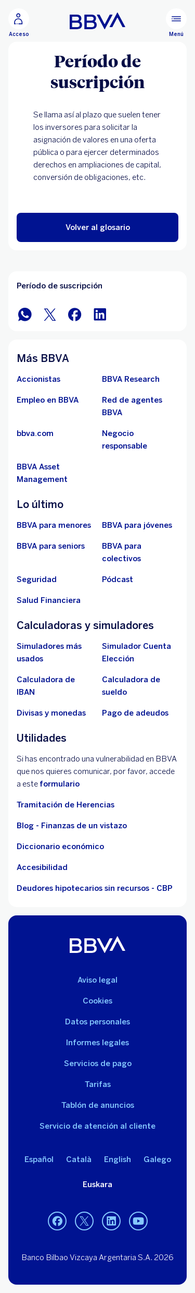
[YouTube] (138, 1221)
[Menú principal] (176, 23)
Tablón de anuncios (97, 1105)
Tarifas (98, 1084)
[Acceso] (18, 23)
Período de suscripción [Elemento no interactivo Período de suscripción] (59, 286)
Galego (157, 1159)
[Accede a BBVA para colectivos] (140, 552)
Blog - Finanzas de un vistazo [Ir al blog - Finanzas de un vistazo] (72, 825)
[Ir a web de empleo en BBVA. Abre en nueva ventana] (48, 400)
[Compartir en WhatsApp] (25, 314)
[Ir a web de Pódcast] (117, 579)
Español (39, 1159)
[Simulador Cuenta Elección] (140, 652)
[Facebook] (57, 1221)
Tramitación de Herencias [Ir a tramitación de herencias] (65, 804)
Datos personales (97, 1021)
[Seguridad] (37, 579)
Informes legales (97, 1042)
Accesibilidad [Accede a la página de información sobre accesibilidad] (42, 867)
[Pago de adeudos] (135, 713)
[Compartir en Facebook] (75, 314)
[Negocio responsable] (140, 439)
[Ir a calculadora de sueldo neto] (140, 685)
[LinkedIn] (111, 1221)
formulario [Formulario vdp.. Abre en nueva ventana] (60, 784)
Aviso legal (97, 980)
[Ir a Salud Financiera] (49, 600)
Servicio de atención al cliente (97, 1126)
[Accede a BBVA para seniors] (51, 546)
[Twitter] (84, 1221)
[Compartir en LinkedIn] (100, 314)
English (117, 1159)
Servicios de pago (98, 1063)
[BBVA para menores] (54, 525)
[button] (97, 227)
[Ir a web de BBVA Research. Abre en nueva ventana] (131, 379)
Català (79, 1159)
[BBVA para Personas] (97, 21)
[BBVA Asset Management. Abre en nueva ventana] (55, 473)
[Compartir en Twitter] (50, 314)
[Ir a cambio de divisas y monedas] (51, 713)
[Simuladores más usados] (55, 652)
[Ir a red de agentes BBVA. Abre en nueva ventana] (140, 406)
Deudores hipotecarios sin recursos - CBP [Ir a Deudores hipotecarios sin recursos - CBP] (95, 888)
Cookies (97, 1001)
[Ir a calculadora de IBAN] (55, 685)
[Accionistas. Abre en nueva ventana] (38, 379)
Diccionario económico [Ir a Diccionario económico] (60, 846)
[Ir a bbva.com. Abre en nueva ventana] (35, 433)
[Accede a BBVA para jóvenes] (137, 525)
